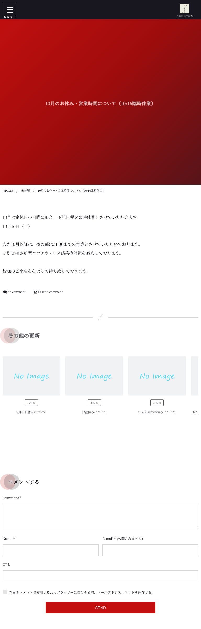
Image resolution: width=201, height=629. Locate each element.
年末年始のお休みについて (157, 413)
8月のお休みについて (31, 413)
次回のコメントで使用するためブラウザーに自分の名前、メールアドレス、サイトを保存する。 (82, 591)
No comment (16, 292)
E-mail (107, 538)
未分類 (31, 404)
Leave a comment (50, 292)
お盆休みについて (94, 413)
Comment (11, 497)
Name (7, 538)
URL (6, 564)
